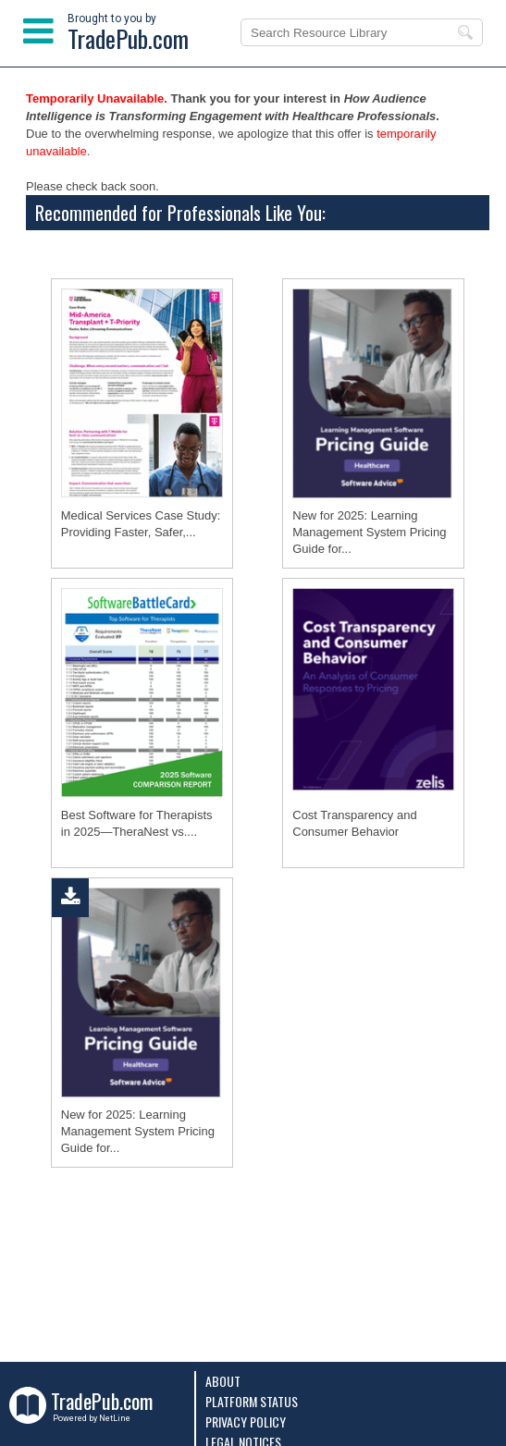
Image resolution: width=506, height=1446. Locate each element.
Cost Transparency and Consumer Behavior (354, 823)
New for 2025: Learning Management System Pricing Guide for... (369, 532)
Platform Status (251, 1401)
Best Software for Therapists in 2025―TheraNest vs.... (137, 823)
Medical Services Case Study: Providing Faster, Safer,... (141, 524)
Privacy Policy (245, 1421)
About (223, 1381)
